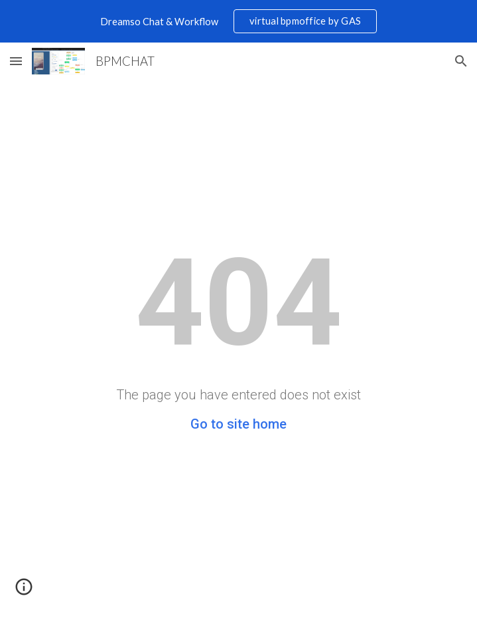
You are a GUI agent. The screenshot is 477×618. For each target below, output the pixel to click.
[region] (238, 21)
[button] (16, 61)
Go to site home (238, 424)
